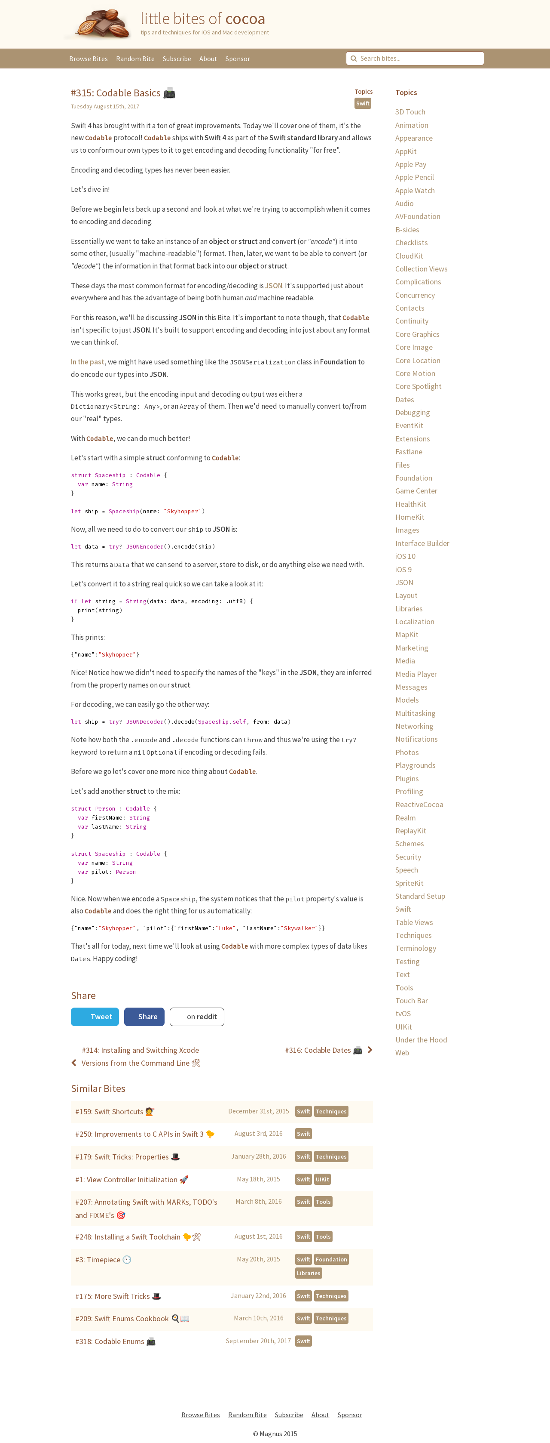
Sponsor (238, 58)
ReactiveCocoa (419, 804)
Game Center (416, 491)
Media (405, 661)
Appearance (414, 138)
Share (147, 1016)
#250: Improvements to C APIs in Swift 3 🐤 (145, 1134)
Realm (405, 818)
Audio (404, 203)
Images (407, 530)
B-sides (407, 229)
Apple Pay (410, 164)
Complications (418, 282)
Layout (406, 595)
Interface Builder (422, 543)
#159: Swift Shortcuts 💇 (115, 1111)
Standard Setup (420, 896)
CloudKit (409, 256)
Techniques (331, 1111)
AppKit (406, 151)
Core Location (417, 360)
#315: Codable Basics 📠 (123, 92)
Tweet (101, 1016)
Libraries (309, 1273)
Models (407, 700)
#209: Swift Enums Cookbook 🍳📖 (132, 1318)
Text (402, 974)
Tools (323, 1202)
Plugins (407, 778)
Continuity (411, 321)
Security (408, 857)
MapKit (407, 634)
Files (402, 465)
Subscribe (177, 58)
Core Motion (415, 373)
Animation (411, 125)
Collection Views (421, 269)
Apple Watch (415, 190)
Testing (407, 961)
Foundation (331, 1259)
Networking (414, 726)
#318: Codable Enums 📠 (115, 1341)
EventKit (409, 425)
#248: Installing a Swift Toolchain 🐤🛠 (138, 1237)
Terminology (415, 948)
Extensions (412, 439)
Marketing (411, 648)
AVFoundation (417, 216)
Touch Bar (411, 1000)
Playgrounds (415, 765)
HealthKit (410, 504)
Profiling (409, 791)
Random (135, 58)
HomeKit (410, 517)
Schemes (409, 843)
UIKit (322, 1179)
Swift (363, 103)
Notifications (416, 739)
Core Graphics (417, 334)
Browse (88, 58)
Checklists (411, 242)
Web (402, 1053)
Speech (406, 870)
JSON (273, 285)
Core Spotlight (418, 386)
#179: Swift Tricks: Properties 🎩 (127, 1157)
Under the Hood (421, 1040)
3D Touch (410, 112)
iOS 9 (403, 569)
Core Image (414, 347)
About (208, 58)
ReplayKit (410, 831)
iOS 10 (405, 556)
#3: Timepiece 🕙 (103, 1259)
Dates (404, 399)
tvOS (403, 1013)
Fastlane (408, 451)
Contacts (410, 308)
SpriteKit (409, 883)
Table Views (414, 922)
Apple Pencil (414, 177)
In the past (87, 362)
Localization (414, 621)
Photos (407, 752)
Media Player (416, 674)
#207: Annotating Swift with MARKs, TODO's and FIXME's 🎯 (146, 1208)
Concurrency (415, 295)
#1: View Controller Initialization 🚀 (132, 1179)
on (201, 1016)
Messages (411, 687)
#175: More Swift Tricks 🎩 (118, 1296)
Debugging (412, 412)
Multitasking (415, 713)
